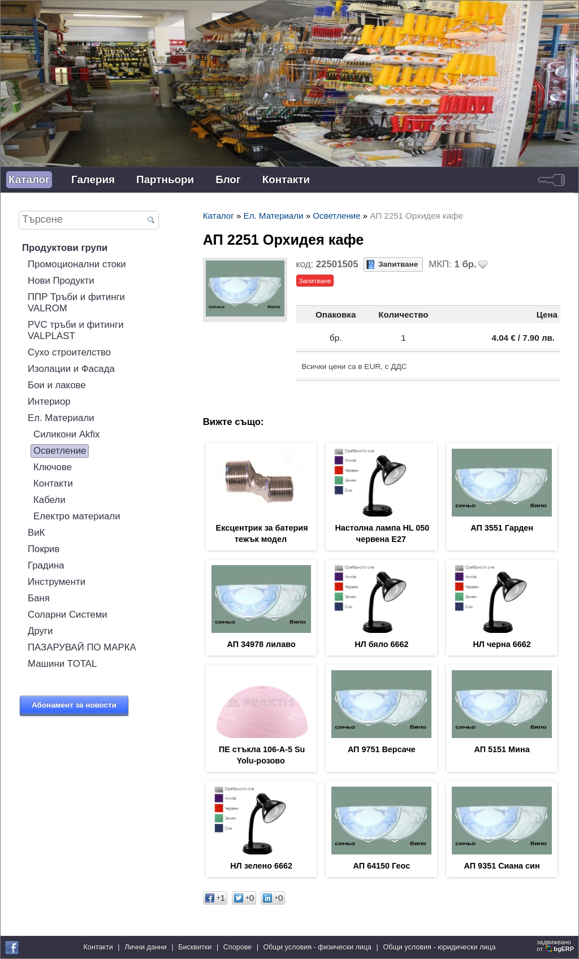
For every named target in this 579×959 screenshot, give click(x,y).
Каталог (29, 179)
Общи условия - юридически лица (439, 947)
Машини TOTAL (62, 663)
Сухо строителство (69, 352)
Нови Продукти (61, 280)
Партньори (165, 179)
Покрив (43, 549)
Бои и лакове (57, 385)
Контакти (286, 179)
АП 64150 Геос (382, 865)
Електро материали (76, 516)
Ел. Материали (61, 418)
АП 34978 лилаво (261, 644)
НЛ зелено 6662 (261, 865)
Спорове (237, 947)
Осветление (59, 450)
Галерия (93, 179)
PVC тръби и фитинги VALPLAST (76, 330)
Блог (228, 179)
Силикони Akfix (66, 434)
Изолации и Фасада (71, 368)
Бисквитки (194, 947)
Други (40, 631)
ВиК (36, 532)
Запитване (398, 264)
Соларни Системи (67, 614)
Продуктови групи (64, 247)
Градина (46, 565)
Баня (39, 598)
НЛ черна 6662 (501, 644)
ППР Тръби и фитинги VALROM (76, 303)
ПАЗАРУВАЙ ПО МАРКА (82, 647)
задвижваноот (556, 945)
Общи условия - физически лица (317, 947)
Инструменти (56, 581)
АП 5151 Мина (502, 749)
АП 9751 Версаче (382, 749)
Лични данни (145, 947)
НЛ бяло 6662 (381, 644)
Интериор (49, 401)
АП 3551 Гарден (501, 527)
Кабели (49, 499)
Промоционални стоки (77, 264)
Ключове (52, 467)
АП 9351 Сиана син (502, 865)
